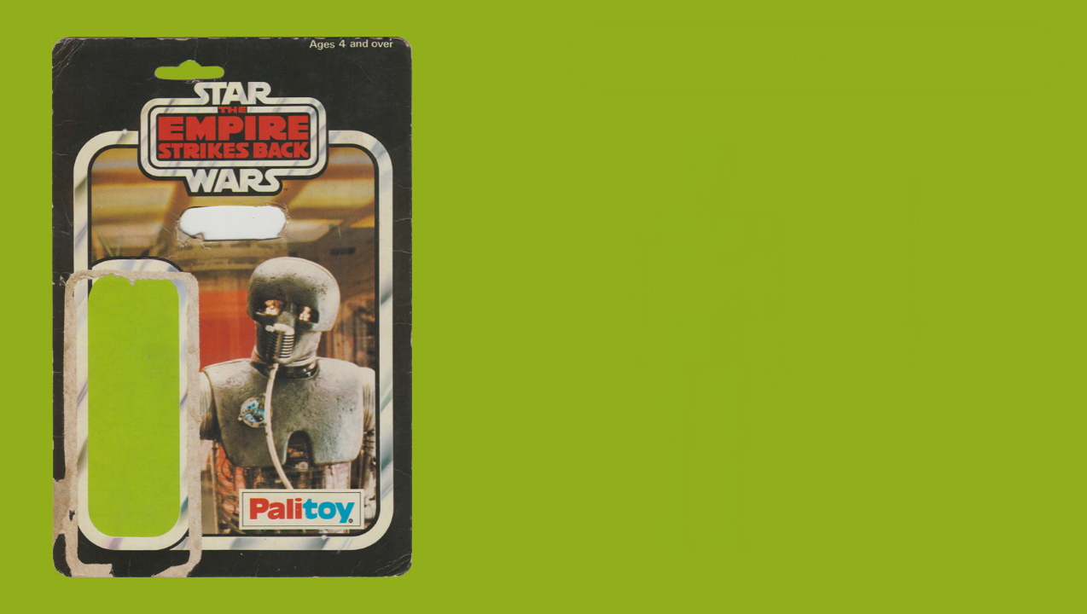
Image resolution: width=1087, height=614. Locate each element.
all (1052, 578)
